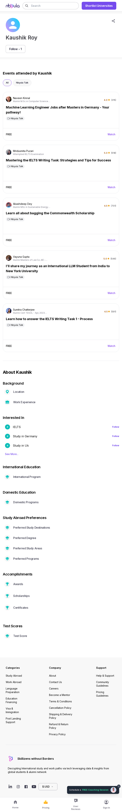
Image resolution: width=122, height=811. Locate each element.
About (52, 675)
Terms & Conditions (60, 701)
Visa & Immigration (12, 710)
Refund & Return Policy (58, 726)
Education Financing (11, 700)
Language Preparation (12, 690)
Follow (115, 427)
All (7, 82)
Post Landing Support (13, 720)
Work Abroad (13, 682)
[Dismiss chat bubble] (119, 786)
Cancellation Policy (60, 707)
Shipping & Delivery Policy (60, 716)
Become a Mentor (59, 694)
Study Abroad (14, 675)
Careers (54, 688)
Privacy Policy (57, 734)
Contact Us (55, 682)
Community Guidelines (102, 684)
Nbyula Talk (22, 82)
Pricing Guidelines (102, 694)
